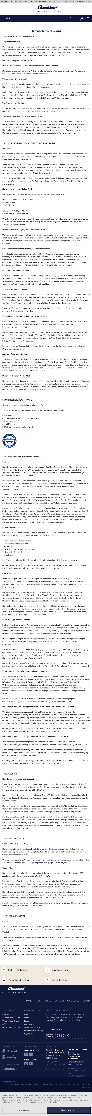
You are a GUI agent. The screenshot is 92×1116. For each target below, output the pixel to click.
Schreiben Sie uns (59, 1029)
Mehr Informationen (52, 1102)
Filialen (27, 1021)
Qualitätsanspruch (32, 1027)
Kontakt (5, 1015)
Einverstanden (68, 1110)
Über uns (28, 1015)
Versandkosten (47, 1084)
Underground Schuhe (11, 1027)
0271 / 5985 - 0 (57, 1035)
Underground (81, 1)
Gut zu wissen (30, 1024)
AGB (4, 1024)
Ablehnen (24, 1111)
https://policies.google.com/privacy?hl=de (52, 863)
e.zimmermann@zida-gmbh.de (21, 427)
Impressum (28, 1034)
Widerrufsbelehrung (10, 1021)
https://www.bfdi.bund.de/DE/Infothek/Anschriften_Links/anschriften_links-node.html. (38, 265)
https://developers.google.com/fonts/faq (66, 860)
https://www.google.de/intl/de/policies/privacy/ (22, 906)
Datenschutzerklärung (33, 1031)
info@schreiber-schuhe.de (20, 214)
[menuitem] (88, 18)
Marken (27, 1018)
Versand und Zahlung (11, 1018)
